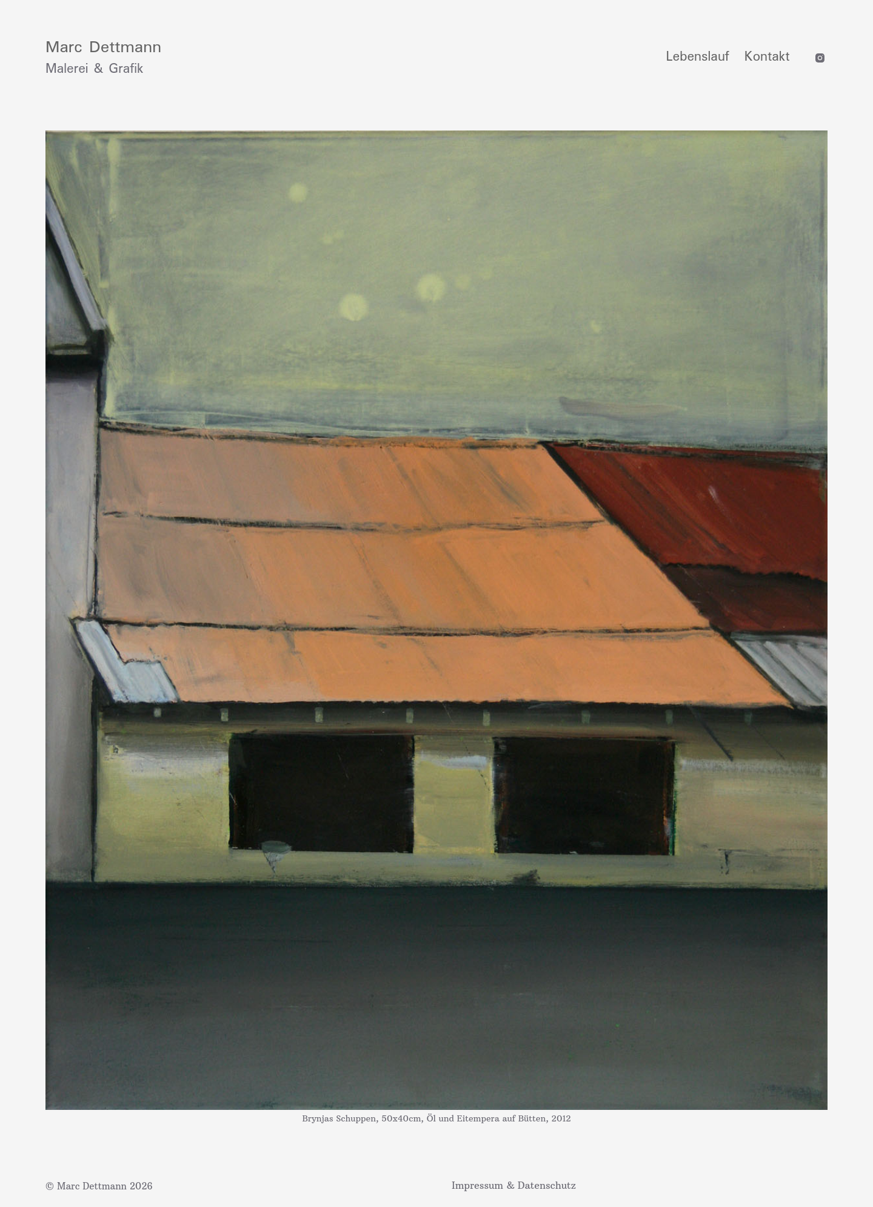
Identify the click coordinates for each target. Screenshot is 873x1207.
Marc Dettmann (103, 47)
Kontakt (767, 57)
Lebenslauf (697, 57)
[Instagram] (819, 58)
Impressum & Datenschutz (514, 1185)
